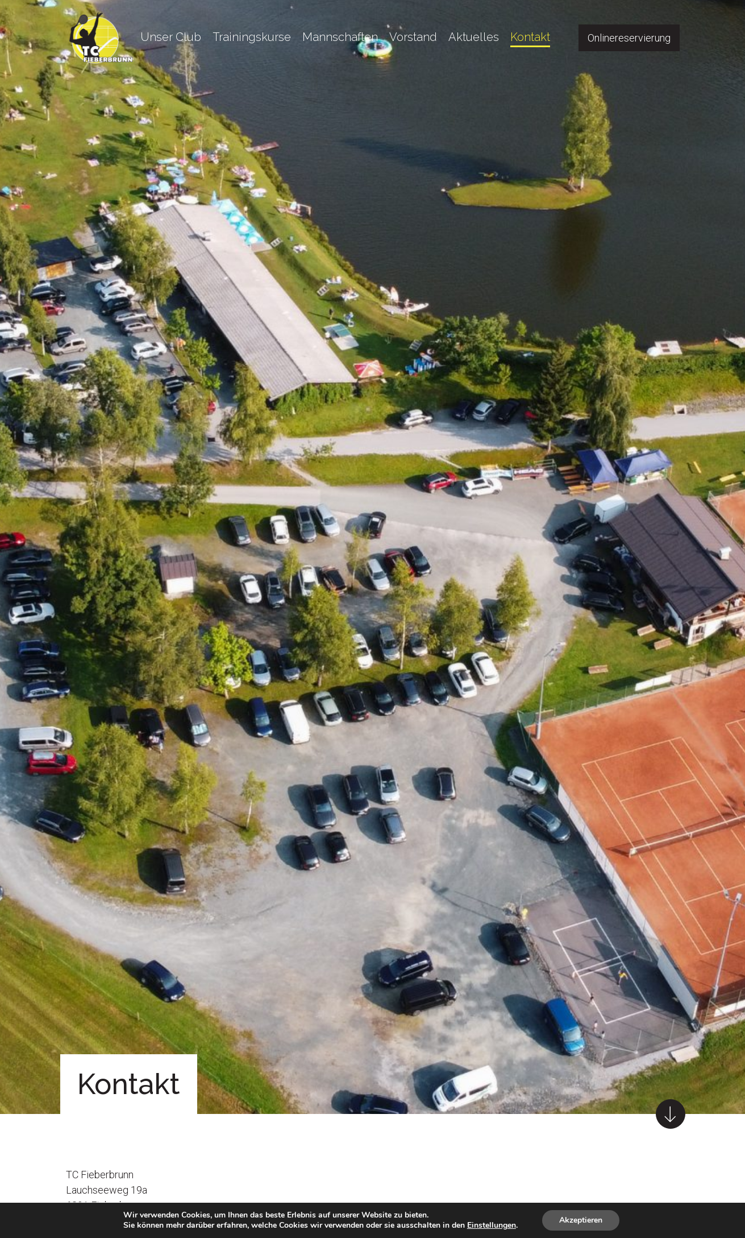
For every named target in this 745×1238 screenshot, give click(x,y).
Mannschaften (340, 37)
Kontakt (530, 37)
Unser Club (170, 37)
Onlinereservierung (629, 38)
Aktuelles (473, 37)
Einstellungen (491, 1225)
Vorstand (413, 37)
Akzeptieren (580, 1220)
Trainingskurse (252, 37)
